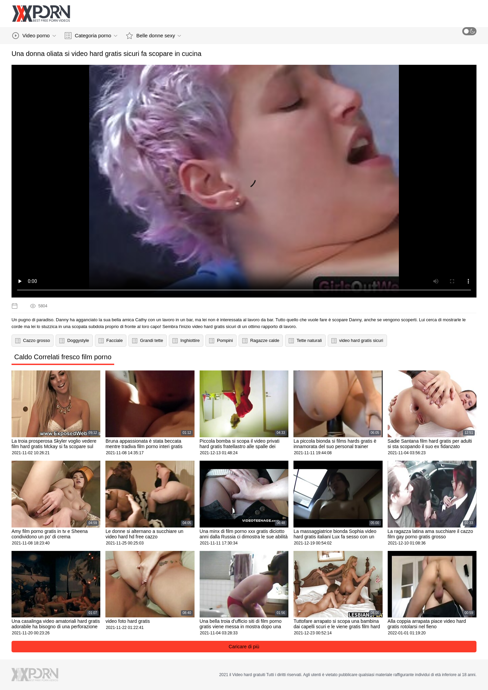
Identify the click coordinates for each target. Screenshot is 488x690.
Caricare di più (244, 646)
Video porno (34, 35)
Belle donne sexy (153, 35)
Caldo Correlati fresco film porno (62, 357)
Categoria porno (91, 35)
